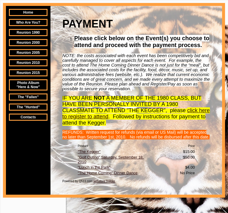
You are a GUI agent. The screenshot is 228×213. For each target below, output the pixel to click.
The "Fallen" (28, 97)
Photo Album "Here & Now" (28, 85)
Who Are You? (28, 22)
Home (28, 12)
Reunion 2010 (28, 63)
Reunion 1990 (28, 32)
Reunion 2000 (28, 43)
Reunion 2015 (28, 73)
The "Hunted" (28, 107)
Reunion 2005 (28, 53)
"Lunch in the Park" (94, 167)
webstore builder (104, 181)
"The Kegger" (89, 151)
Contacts (28, 117)
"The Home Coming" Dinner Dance (107, 173)
